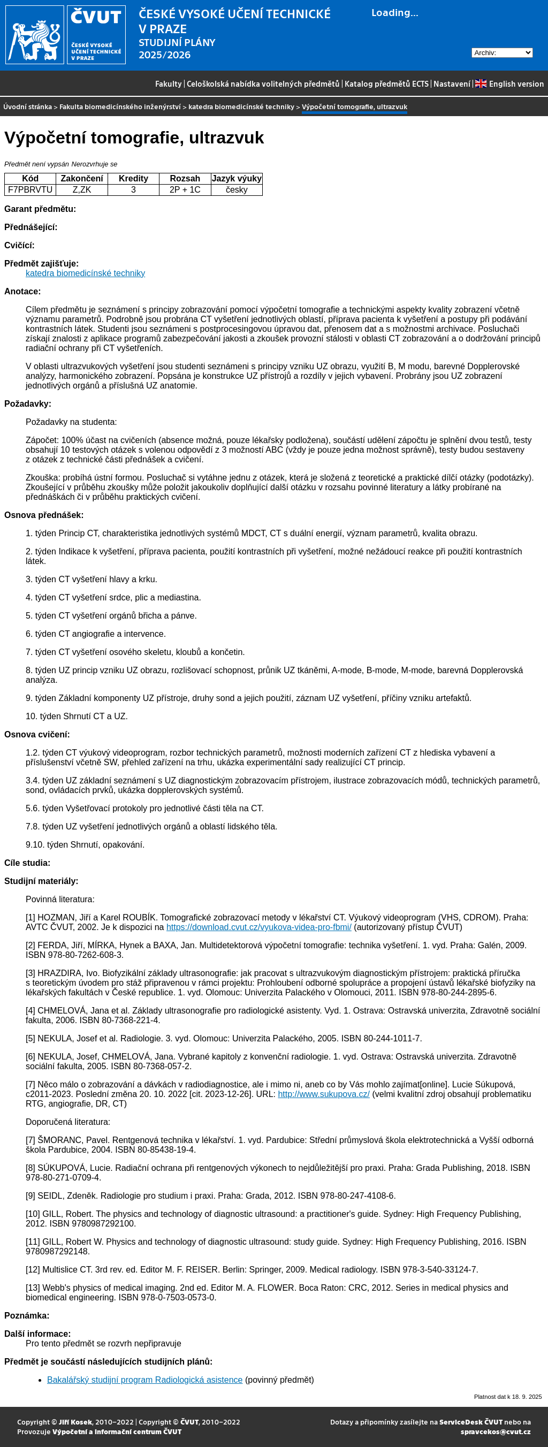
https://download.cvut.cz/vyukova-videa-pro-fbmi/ (259, 927)
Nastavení (451, 83)
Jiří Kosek (75, 1422)
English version (509, 83)
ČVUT (189, 1422)
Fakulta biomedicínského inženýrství (120, 106)
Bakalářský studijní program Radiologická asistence (145, 1379)
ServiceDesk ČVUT (471, 1422)
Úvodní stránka (27, 106)
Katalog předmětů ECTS (387, 83)
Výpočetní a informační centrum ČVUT (116, 1431)
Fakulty (168, 83)
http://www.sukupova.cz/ (324, 1094)
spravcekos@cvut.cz (496, 1431)
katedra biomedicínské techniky (241, 106)
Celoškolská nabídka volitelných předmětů (263, 83)
